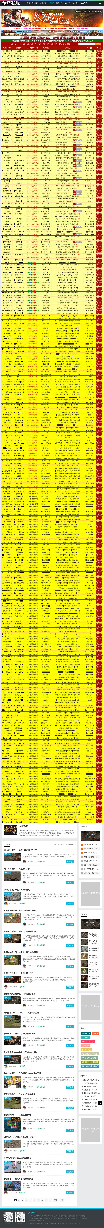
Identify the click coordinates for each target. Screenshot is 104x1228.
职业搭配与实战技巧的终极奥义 (17, 890)
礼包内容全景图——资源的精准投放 (18, 973)
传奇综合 (35, 3)
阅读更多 (70, 862)
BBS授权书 (84, 3)
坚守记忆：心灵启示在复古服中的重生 (19, 1137)
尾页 (61, 1200)
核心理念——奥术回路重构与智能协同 (19, 1034)
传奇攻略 (43, 3)
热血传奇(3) (85, 1037)
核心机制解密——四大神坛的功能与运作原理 (22, 1073)
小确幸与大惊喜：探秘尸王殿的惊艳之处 (20, 931)
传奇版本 (76, 3)
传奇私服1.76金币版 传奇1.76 (92, 1096)
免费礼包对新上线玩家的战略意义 (17, 1158)
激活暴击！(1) (86, 1050)
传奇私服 (11, 3)
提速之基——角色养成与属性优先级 (18, 1179)
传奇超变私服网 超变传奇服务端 (93, 1083)
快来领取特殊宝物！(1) (89, 1058)
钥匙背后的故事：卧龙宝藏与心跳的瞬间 (20, 911)
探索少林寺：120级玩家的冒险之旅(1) (90, 1062)
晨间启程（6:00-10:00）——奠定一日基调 (21, 1013)
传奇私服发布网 (41, 1223)
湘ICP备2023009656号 (73, 1223)
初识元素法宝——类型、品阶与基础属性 (20, 1052)
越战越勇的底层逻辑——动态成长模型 (19, 994)
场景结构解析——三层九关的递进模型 (19, 1094)
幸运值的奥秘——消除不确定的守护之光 (20, 850)
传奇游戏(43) (86, 1033)
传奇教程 (51, 3)
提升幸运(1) (85, 1046)
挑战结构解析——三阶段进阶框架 (17, 1115)
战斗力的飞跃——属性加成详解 (17, 869)
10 (50, 1200)
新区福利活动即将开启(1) (89, 1054)
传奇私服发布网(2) (88, 1042)
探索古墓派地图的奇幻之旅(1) (90, 1066)
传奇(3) (95, 1033)
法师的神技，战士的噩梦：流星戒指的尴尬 (21, 952)
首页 (28, 3)
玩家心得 (59, 3)
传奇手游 (68, 3)
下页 (55, 1200)
